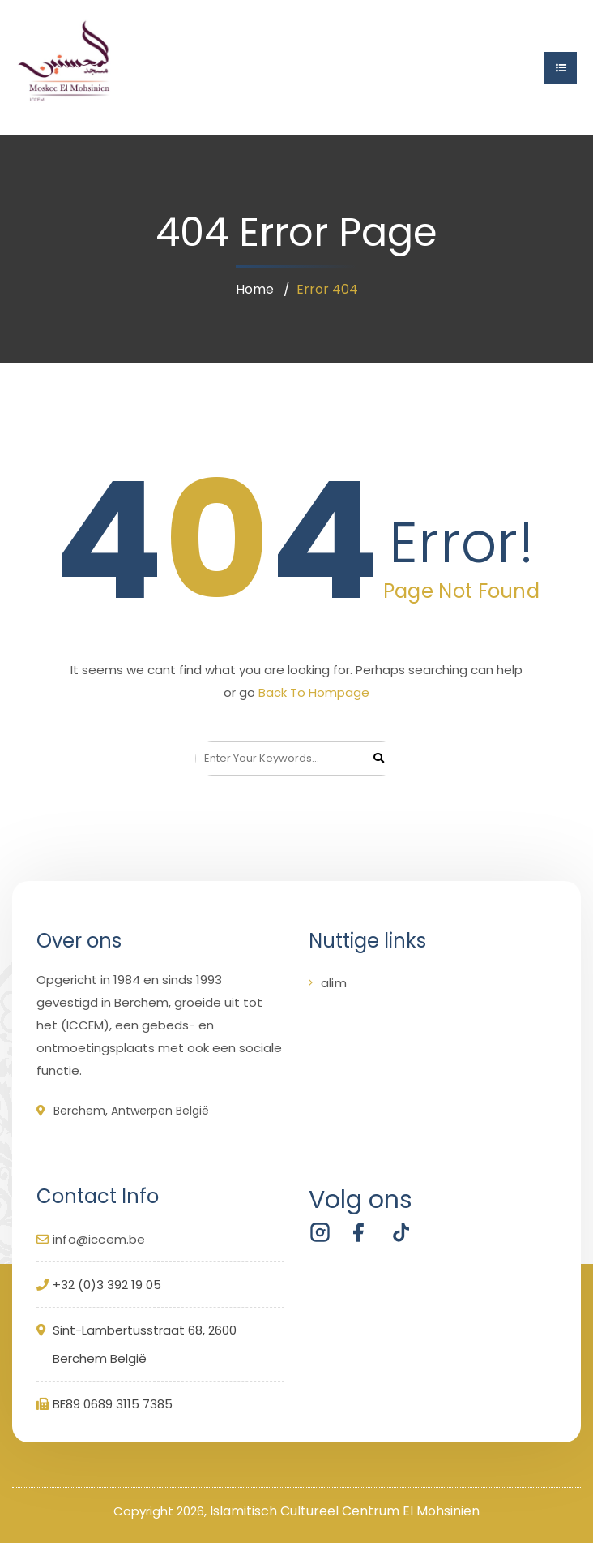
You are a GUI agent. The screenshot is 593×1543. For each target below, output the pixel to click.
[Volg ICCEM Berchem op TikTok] (397, 1232)
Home (255, 289)
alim (334, 982)
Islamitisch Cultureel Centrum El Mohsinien (345, 1511)
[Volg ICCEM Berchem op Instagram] (320, 1232)
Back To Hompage (313, 692)
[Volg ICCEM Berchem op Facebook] (359, 1232)
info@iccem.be (99, 1239)
